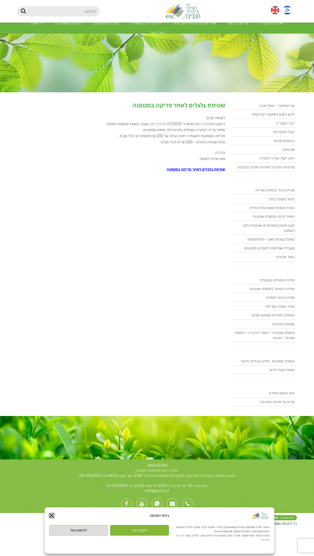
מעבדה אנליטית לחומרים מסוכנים (269, 248)
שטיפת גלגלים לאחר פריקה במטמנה (196, 169)
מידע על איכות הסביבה (277, 402)
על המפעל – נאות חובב (277, 105)
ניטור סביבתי (285, 257)
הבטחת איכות (284, 141)
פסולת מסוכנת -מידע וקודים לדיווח (268, 361)
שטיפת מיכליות (283, 324)
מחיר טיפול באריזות (280, 306)
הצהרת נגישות (157, 465)
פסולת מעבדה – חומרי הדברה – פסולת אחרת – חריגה (264, 335)
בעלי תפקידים (284, 132)
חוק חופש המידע (282, 393)
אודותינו (289, 149)
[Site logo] (181, 11)
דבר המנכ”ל (285, 123)
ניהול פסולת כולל (282, 199)
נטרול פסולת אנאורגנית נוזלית (272, 208)
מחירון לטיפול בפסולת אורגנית (272, 289)
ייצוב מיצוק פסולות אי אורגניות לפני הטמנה (269, 228)
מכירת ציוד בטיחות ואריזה (275, 190)
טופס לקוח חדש (282, 370)
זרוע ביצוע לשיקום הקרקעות (273, 114)
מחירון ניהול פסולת (280, 297)
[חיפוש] (58, 11)
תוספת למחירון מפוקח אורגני (273, 315)
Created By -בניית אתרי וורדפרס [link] (265, 518)
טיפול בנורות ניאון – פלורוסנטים (271, 239)
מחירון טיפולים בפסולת (277, 280)
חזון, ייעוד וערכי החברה (277, 158)
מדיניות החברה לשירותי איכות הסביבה (266, 167)
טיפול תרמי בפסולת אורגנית (274, 216)
